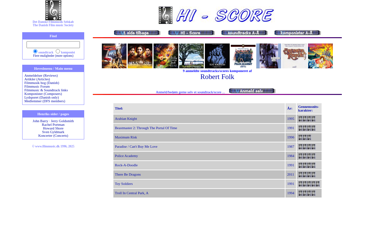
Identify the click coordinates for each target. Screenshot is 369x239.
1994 (290, 193)
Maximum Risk (126, 137)
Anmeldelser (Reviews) (41, 75)
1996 (290, 137)
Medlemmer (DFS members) (44, 101)
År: (289, 108)
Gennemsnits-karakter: (308, 108)
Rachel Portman (53, 124)
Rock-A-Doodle (126, 165)
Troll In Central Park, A (132, 193)
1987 (290, 146)
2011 (290, 174)
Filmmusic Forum (37, 86)
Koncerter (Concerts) (53, 135)
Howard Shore (53, 128)
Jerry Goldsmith (62, 121)
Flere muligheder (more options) (53, 55)
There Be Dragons (128, 174)
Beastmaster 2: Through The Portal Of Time (146, 128)
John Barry (40, 121)
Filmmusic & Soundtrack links (46, 90)
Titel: (119, 108)
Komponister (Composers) (43, 94)
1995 (290, 118)
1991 (290, 128)
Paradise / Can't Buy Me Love (136, 146)
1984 (290, 156)
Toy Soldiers (124, 184)
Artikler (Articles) (37, 79)
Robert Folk (217, 77)
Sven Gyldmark (53, 132)
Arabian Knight (126, 118)
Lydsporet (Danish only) (41, 97)
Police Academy (126, 156)
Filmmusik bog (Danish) (41, 83)
